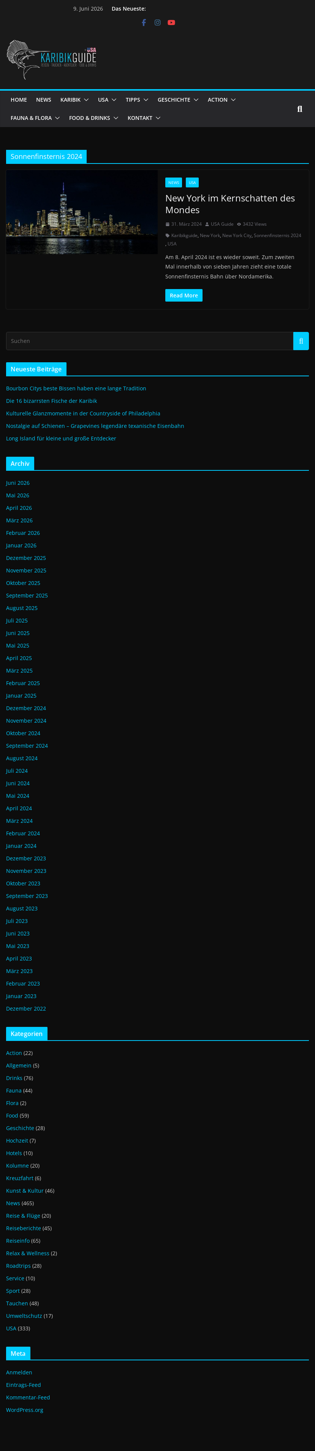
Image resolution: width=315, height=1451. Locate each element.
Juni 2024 (18, 783)
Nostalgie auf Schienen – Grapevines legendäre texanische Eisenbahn (95, 425)
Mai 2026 (17, 495)
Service (15, 1278)
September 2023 (27, 895)
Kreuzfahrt (19, 1178)
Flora (12, 1103)
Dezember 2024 (26, 708)
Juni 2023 (18, 933)
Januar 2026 (21, 545)
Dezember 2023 (26, 858)
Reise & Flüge (23, 1215)
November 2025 (26, 570)
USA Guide (222, 224)
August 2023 (22, 908)
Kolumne (17, 1165)
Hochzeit (17, 1140)
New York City (237, 235)
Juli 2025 (17, 620)
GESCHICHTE (174, 99)
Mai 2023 (17, 946)
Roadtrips (18, 1265)
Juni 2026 (18, 482)
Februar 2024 (23, 833)
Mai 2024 (17, 795)
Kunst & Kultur (25, 1190)
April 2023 (19, 958)
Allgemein (19, 1065)
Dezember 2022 (26, 1008)
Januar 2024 (21, 845)
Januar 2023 (21, 996)
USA (103, 99)
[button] (85, 99)
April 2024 (19, 808)
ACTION (218, 99)
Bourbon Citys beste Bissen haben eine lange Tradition (76, 388)
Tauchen (17, 1303)
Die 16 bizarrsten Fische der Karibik (51, 400)
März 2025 (19, 670)
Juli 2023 (17, 920)
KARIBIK (70, 99)
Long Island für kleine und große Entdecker (61, 438)
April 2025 (19, 658)
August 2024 (22, 758)
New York (210, 235)
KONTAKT (140, 117)
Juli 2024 (17, 770)
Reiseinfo (18, 1240)
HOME (19, 99)
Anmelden (19, 1372)
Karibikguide (184, 235)
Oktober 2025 (23, 582)
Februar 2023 (23, 983)
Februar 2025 (23, 683)
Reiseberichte (23, 1228)
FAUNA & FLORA (31, 117)
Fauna (14, 1090)
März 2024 (19, 820)
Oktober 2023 (23, 883)
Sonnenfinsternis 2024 (277, 235)
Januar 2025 (21, 695)
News (173, 182)
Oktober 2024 (23, 733)
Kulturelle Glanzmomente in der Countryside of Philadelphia (83, 413)
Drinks (14, 1078)
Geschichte (20, 1128)
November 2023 (26, 870)
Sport (13, 1290)
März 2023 (19, 971)
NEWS (43, 99)
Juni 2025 (18, 633)
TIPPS (133, 99)
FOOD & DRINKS (89, 117)
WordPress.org (24, 1409)
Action (14, 1052)
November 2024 (26, 720)
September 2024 (27, 745)
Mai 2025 (17, 645)
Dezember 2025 (26, 557)
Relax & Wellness (27, 1253)
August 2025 (22, 608)
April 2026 (19, 507)
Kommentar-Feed (28, 1397)
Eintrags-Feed (23, 1384)
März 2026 (19, 520)
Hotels (14, 1153)
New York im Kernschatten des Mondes (230, 204)
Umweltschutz (24, 1315)
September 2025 (27, 595)
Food (12, 1115)
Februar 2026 (23, 532)
